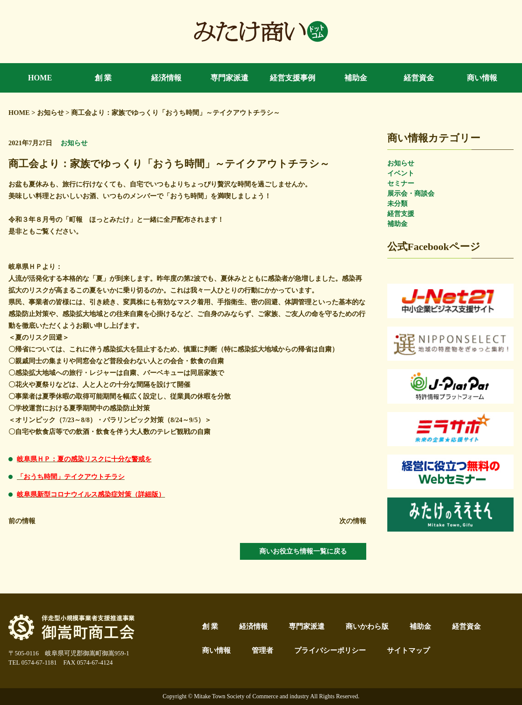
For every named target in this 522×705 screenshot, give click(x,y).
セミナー (400, 183)
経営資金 (466, 627)
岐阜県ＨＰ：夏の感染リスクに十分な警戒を (84, 459)
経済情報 (253, 627)
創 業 (210, 627)
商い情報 (216, 650)
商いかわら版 (367, 627)
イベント (400, 173)
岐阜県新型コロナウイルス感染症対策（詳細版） (91, 494)
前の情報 (21, 520)
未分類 (397, 203)
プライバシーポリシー (330, 650)
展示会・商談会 (410, 193)
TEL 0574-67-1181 (32, 662)
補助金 (397, 223)
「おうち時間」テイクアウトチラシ (71, 476)
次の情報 (352, 520)
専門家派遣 (307, 627)
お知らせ (400, 163)
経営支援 (400, 213)
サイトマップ (408, 650)
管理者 (262, 650)
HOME (19, 112)
